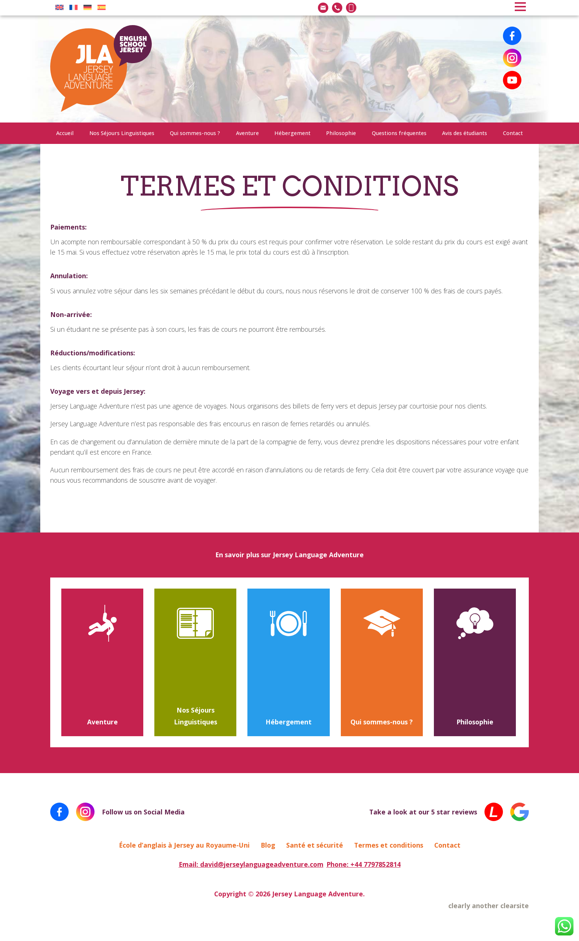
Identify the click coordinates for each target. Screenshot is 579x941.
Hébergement (292, 133)
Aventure (247, 133)
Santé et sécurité (314, 845)
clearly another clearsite (488, 905)
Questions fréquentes (399, 133)
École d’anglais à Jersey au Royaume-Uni (184, 845)
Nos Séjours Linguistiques (121, 133)
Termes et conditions (388, 845)
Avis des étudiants (464, 133)
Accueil (64, 133)
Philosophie (341, 133)
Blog (268, 845)
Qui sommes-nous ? (195, 133)
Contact (513, 133)
